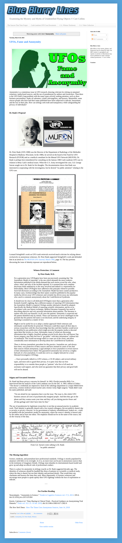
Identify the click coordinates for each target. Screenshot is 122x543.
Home (42, 522)
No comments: (38, 513)
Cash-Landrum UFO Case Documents (43, 25)
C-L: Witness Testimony (68, 25)
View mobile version (46, 526)
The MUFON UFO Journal (34, 260)
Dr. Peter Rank (26, 517)
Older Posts (79, 522)
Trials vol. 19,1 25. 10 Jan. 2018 (29, 503)
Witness (34, 517)
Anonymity (18, 517)
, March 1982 (50, 260)
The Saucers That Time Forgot (18, 25)
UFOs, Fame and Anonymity (25, 41)
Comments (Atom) (24, 532)
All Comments (97, 39)
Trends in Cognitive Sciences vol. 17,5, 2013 (56, 495)
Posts (94, 35)
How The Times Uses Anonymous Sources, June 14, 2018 (48, 507)
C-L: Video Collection (86, 25)
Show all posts (60, 34)
